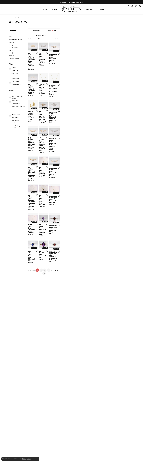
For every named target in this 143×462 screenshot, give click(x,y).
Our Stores (100, 9)
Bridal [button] (45, 9)
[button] (128, 6)
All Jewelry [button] (54, 9)
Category (12, 30)
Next (130, 39)
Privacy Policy (26, 459)
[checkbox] (12, 67)
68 (89, 396)
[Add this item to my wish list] (61, 78)
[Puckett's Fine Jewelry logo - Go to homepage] (71, 9)
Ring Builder (89, 9)
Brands (11, 90)
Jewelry (10, 17)
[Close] (140, 2)
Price (11, 64)
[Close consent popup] (37, 458)
